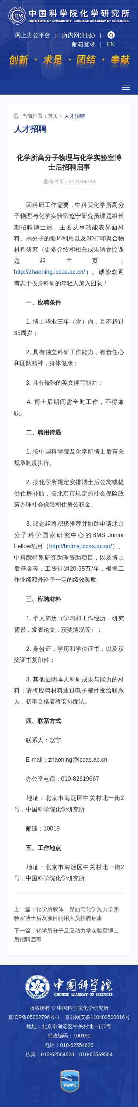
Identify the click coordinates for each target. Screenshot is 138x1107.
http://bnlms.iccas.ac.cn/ (80, 546)
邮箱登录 (83, 44)
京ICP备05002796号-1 (34, 1017)
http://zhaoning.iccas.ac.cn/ (49, 272)
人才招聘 (74, 116)
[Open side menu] (125, 87)
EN (110, 44)
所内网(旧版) (78, 35)
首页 (53, 116)
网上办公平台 (32, 35)
